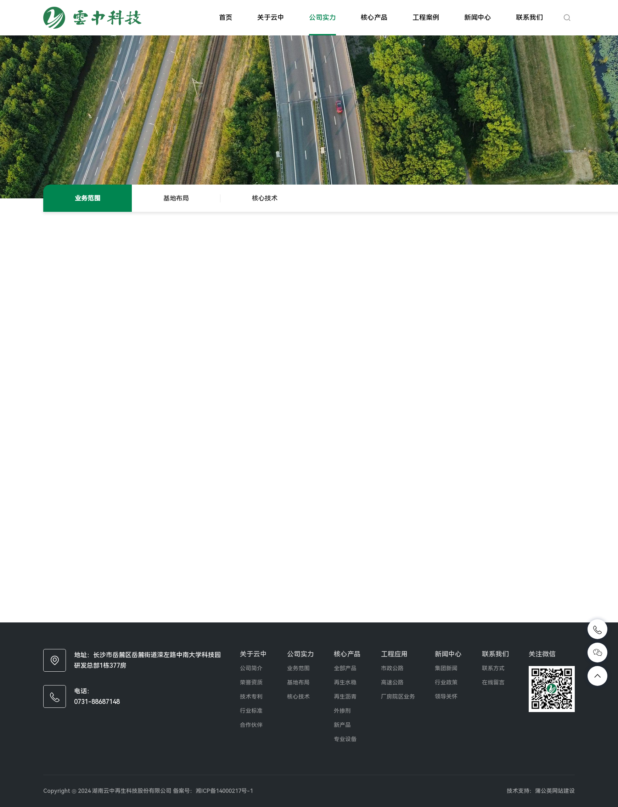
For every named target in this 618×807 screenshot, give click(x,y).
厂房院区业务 (398, 696)
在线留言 (493, 682)
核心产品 (374, 17)
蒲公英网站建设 (555, 791)
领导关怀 (446, 696)
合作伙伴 (251, 725)
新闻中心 (477, 17)
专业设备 (345, 739)
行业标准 (251, 710)
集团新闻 (446, 668)
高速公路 (392, 682)
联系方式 (493, 668)
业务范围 (87, 198)
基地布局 (176, 198)
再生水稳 (345, 682)
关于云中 (270, 17)
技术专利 (251, 696)
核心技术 (264, 198)
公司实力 (322, 17)
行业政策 (446, 682)
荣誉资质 (251, 682)
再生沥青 (345, 696)
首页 (225, 17)
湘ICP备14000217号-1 (224, 791)
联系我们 (529, 17)
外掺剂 (342, 710)
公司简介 (251, 668)
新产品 (342, 725)
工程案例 (425, 17)
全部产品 (345, 668)
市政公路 (392, 668)
